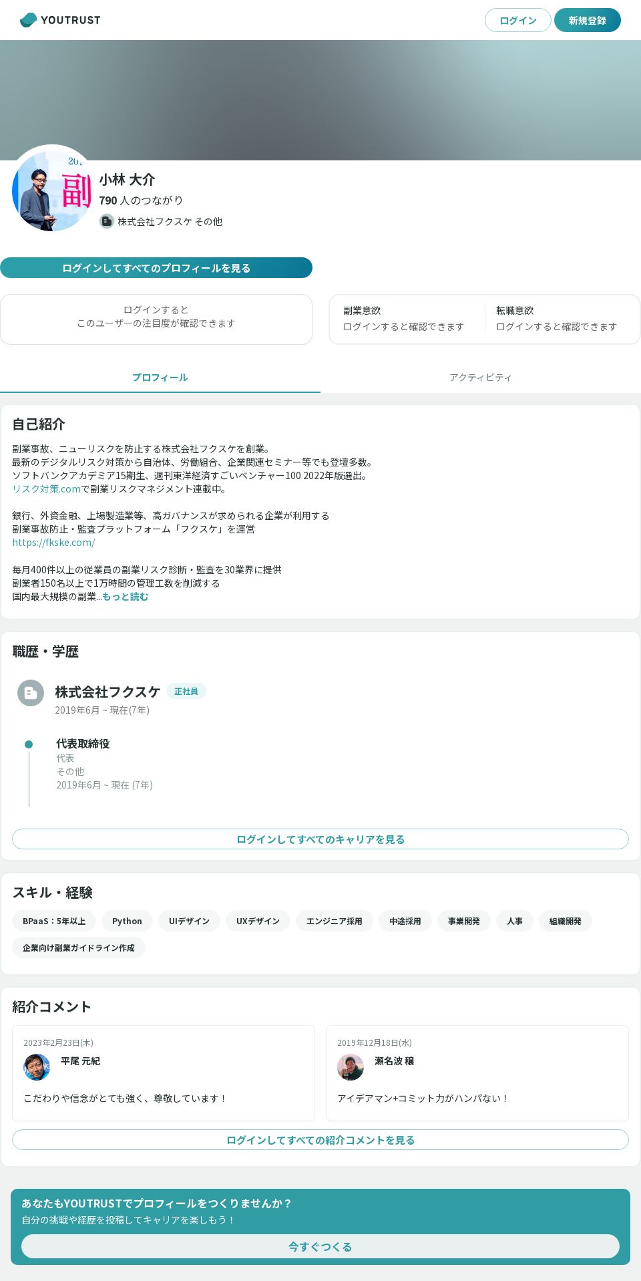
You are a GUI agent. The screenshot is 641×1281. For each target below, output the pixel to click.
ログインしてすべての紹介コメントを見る (320, 1139)
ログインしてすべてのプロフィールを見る (156, 267)
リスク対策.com (46, 488)
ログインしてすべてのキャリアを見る (320, 839)
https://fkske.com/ (53, 542)
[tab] (160, 377)
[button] (141, 200)
